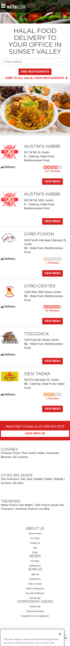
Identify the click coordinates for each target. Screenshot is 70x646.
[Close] (60, 640)
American (53, 453)
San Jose (26, 479)
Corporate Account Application (35, 616)
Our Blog (35, 561)
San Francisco (10, 479)
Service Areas (35, 533)
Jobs (35, 548)
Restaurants (35, 579)
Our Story (34, 538)
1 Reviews (52, 262)
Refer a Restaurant (35, 588)
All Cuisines (20, 457)
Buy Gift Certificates (35, 593)
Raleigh (58, 479)
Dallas (48, 479)
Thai (24, 453)
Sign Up (35, 574)
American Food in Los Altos (33, 508)
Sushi (32, 453)
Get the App (34, 598)
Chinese (6, 453)
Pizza (16, 453)
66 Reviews (52, 310)
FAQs (35, 552)
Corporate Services (35, 611)
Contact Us (35, 543)
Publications (35, 566)
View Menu (52, 181)
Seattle (38, 479)
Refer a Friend (35, 584)
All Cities (18, 483)
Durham (6, 483)
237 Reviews (52, 171)
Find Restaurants (35, 71)
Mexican (6, 457)
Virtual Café (35, 606)
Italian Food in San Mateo (17, 505)
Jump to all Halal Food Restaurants (36, 78)
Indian (41, 453)
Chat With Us (35, 433)
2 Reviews (52, 398)
